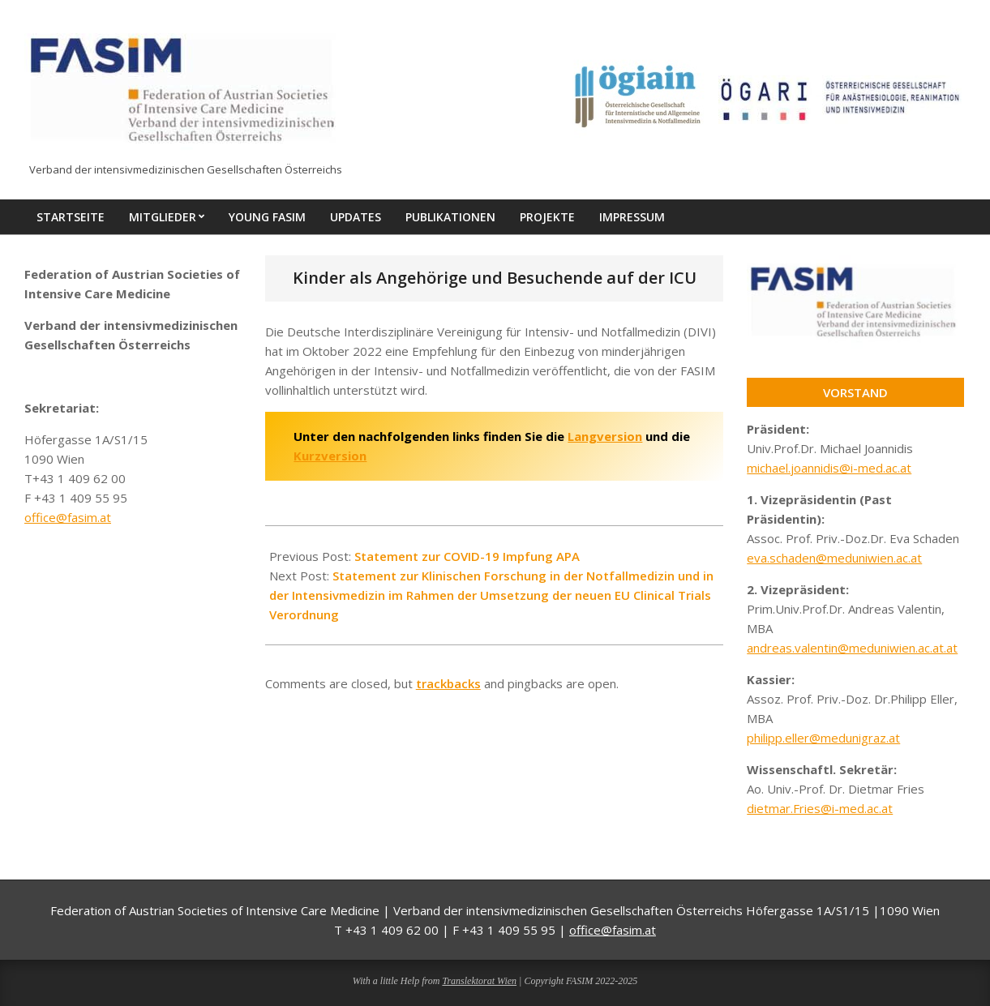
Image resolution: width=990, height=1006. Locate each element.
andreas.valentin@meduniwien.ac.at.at (852, 648)
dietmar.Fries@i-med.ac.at (820, 808)
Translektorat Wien (479, 981)
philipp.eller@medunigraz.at (823, 738)
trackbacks (448, 683)
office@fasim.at (67, 517)
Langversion (605, 436)
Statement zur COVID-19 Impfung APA (467, 556)
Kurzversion (330, 455)
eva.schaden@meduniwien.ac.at (834, 558)
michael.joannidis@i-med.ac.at (829, 468)
